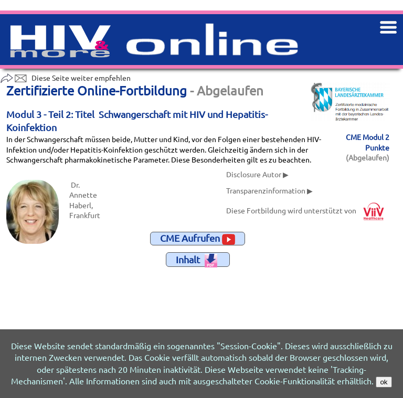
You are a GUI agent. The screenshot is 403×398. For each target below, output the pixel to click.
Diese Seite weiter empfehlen (65, 77)
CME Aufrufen (197, 238)
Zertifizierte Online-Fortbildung (96, 90)
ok (383, 382)
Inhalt (196, 260)
